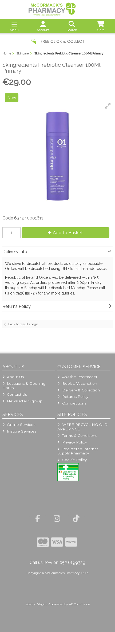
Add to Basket (65, 232)
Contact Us (14, 394)
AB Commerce (79, 604)
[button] (108, 105)
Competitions (71, 403)
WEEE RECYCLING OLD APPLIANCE (82, 426)
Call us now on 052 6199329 (57, 562)
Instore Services (19, 431)
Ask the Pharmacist (77, 377)
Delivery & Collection (78, 390)
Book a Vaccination (77, 383)
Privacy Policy (71, 442)
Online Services (18, 424)
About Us (13, 377)
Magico (42, 604)
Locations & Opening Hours (23, 385)
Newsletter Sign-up (22, 401)
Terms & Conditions (77, 435)
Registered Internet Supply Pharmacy (77, 451)
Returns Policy (72, 396)
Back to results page (23, 324)
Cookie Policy (71, 460)
